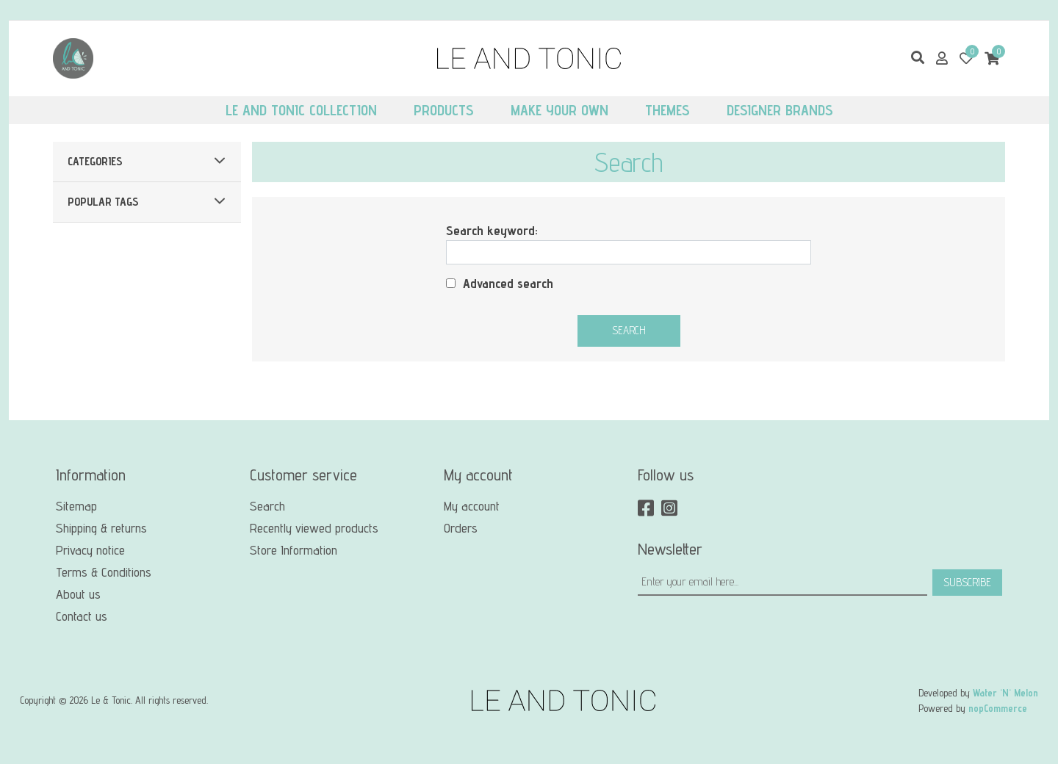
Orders (461, 528)
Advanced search (508, 283)
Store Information (293, 550)
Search (629, 330)
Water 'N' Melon (1005, 693)
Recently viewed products (314, 528)
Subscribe (967, 582)
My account (472, 505)
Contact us (81, 616)
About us (78, 594)
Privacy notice (90, 550)
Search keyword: (492, 230)
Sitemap (76, 505)
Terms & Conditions (103, 572)
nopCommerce (997, 708)
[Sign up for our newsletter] (782, 582)
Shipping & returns (101, 528)
